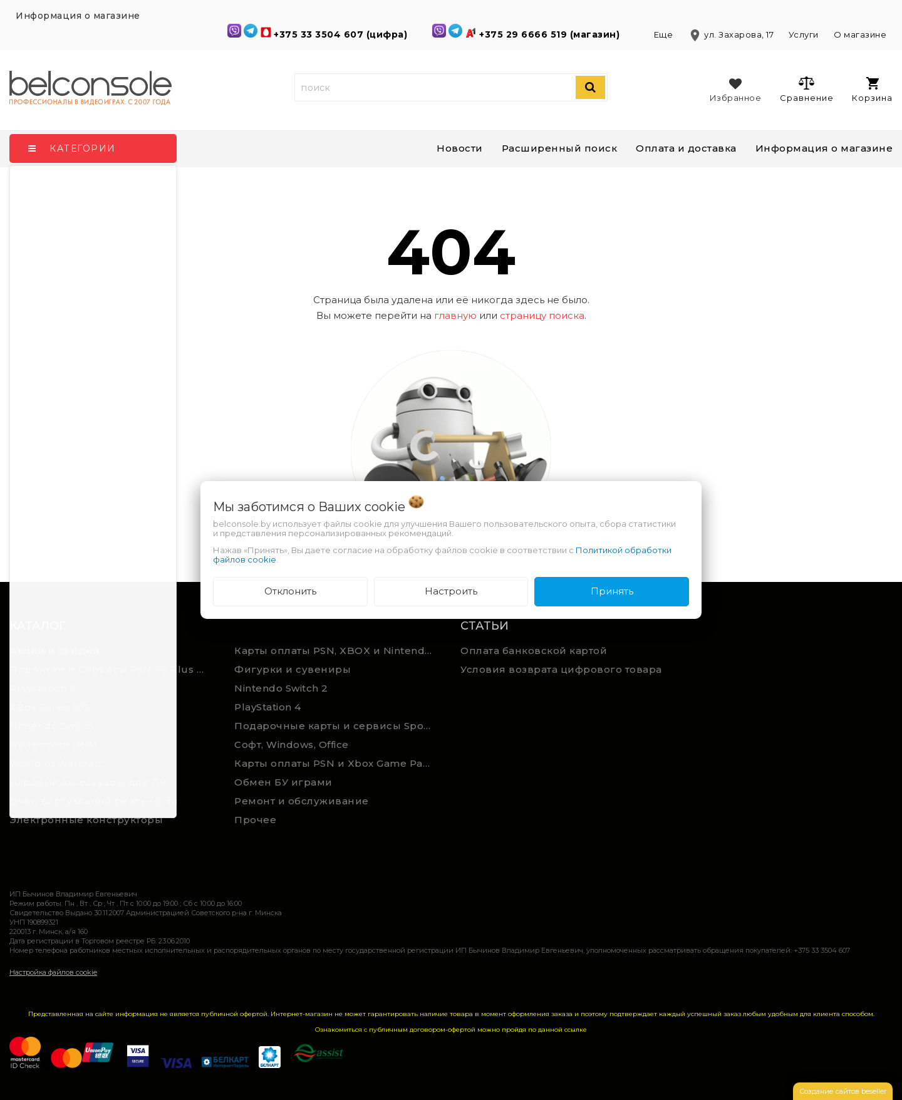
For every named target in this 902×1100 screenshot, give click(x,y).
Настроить (451, 591)
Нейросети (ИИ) (53, 744)
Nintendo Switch (51, 726)
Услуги (804, 34)
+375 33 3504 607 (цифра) (342, 34)
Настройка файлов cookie (53, 972)
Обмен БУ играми (283, 782)
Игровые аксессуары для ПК (88, 782)
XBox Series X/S (49, 707)
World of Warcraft (55, 763)
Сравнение (806, 89)
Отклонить (290, 591)
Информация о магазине (824, 148)
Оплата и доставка (686, 148)
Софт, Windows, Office (291, 744)
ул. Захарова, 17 (732, 34)
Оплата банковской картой (533, 650)
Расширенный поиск (560, 148)
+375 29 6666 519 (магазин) (551, 34)
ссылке (575, 1029)
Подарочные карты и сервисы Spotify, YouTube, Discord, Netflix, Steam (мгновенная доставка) (337, 726)
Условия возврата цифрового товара (561, 669)
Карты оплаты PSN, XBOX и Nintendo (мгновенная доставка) (337, 650)
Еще (664, 34)
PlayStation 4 (267, 707)
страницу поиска (542, 315)
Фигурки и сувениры (292, 669)
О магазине (860, 34)
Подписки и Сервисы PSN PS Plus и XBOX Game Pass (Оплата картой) (112, 669)
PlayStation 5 (42, 688)
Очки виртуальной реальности (94, 801)
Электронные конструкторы (86, 820)
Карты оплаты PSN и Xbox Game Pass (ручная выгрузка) (337, 763)
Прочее (255, 820)
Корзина (872, 90)
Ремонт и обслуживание (301, 801)
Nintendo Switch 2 (281, 688)
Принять (612, 591)
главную (455, 315)
